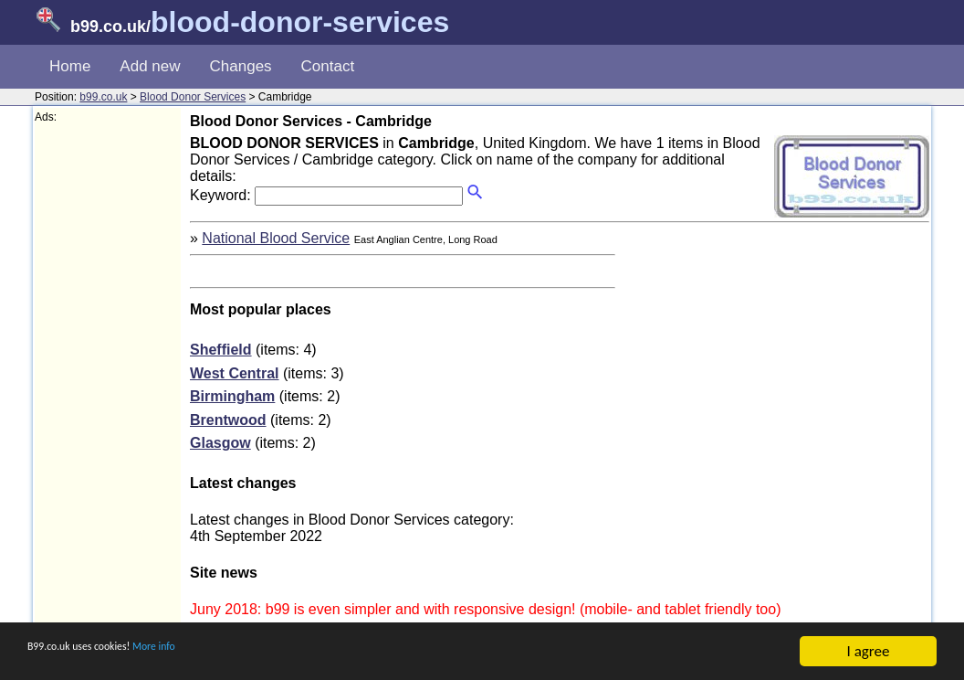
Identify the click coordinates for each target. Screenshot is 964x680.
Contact (328, 66)
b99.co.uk (103, 96)
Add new (150, 66)
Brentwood (228, 420)
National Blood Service (276, 238)
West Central (234, 373)
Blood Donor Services (193, 96)
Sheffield (221, 349)
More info (211, 652)
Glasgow (220, 443)
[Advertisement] (108, 398)
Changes (241, 66)
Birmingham (232, 396)
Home (69, 66)
